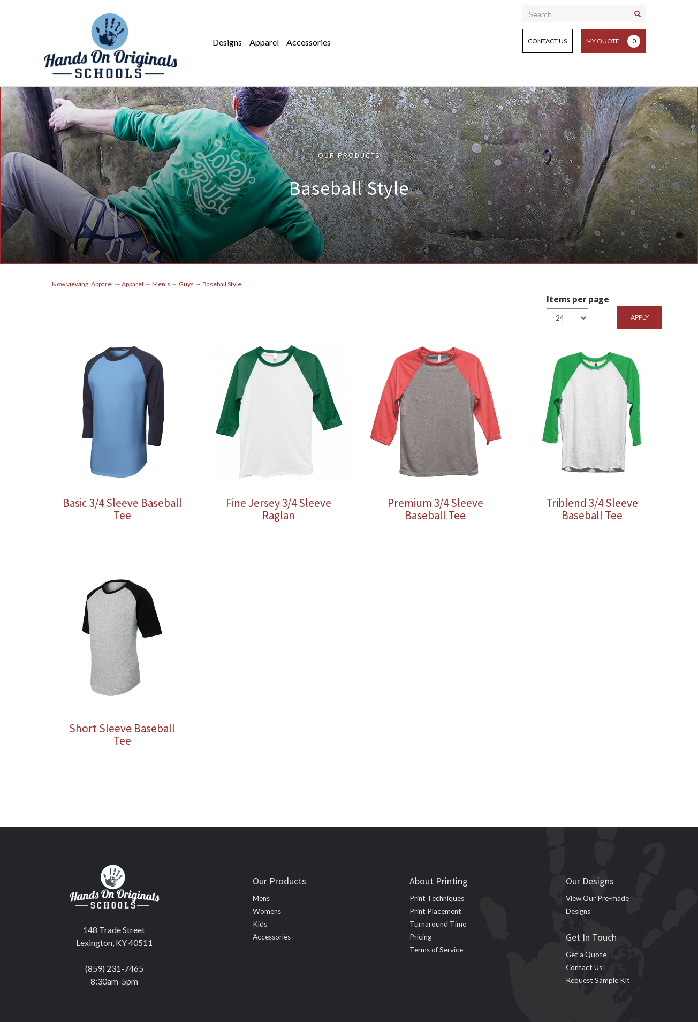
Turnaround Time (437, 924)
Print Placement (435, 911)
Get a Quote (586, 954)
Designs (227, 42)
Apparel (264, 42)
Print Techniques (436, 898)
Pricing (420, 937)
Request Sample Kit (598, 980)
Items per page (578, 299)
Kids (260, 924)
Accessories (308, 42)
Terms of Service (436, 949)
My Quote (613, 41)
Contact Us (547, 41)
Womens (267, 911)
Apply (640, 317)
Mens (261, 898)
